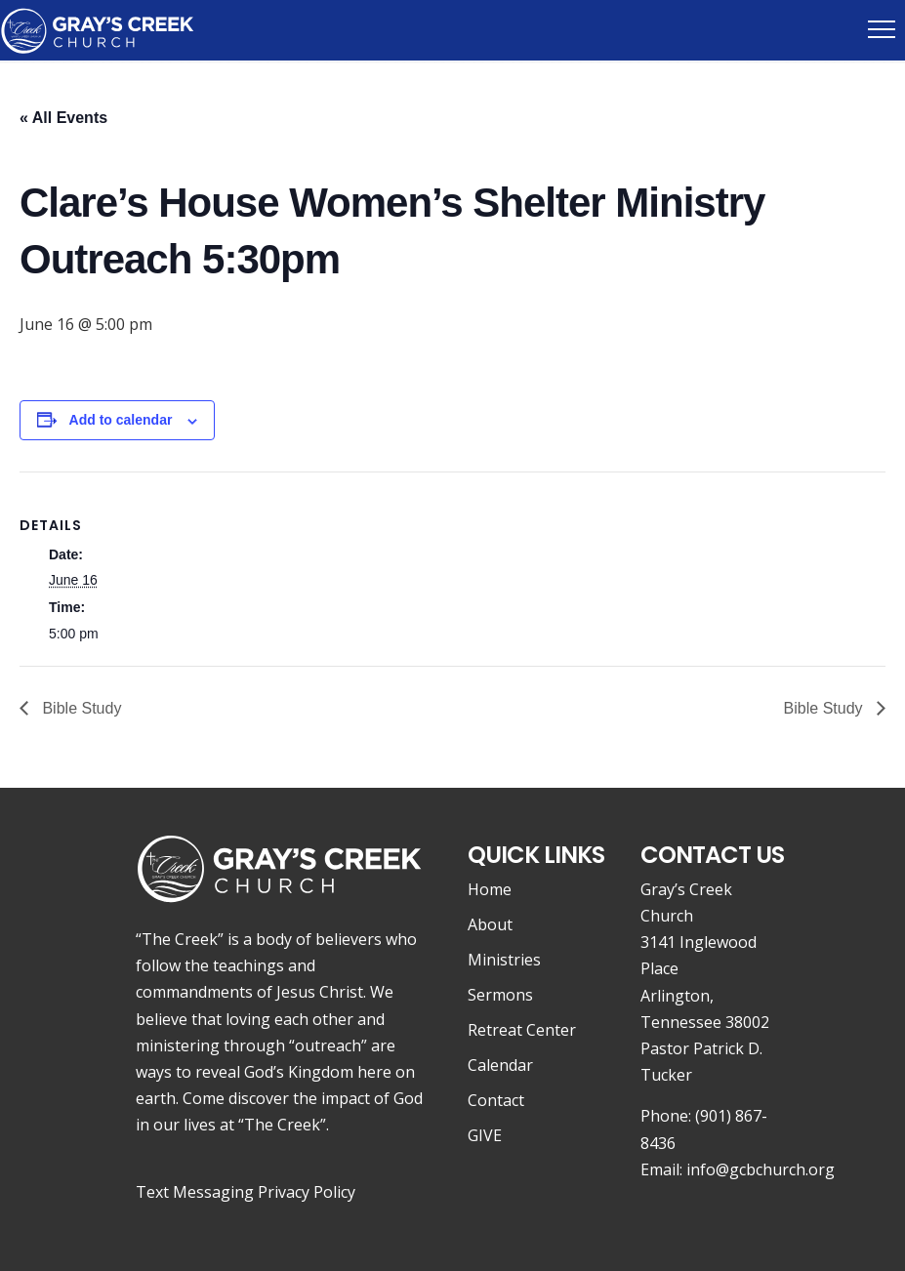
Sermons (500, 995)
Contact (496, 1100)
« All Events (63, 117)
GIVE (485, 1135)
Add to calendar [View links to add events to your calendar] (121, 420)
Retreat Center (522, 1030)
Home (490, 889)
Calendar (500, 1065)
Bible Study (79, 708)
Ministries (504, 959)
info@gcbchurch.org (760, 1169)
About (490, 924)
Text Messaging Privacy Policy (245, 1192)
